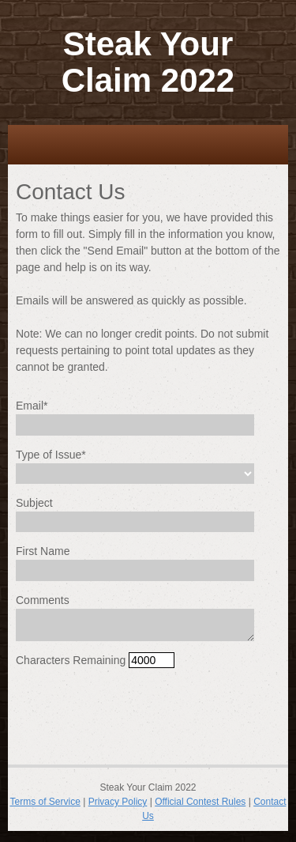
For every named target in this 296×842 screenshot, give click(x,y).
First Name (42, 551)
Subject (34, 503)
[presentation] (136, 711)
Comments (42, 600)
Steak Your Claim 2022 (148, 62)
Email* (31, 405)
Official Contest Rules (200, 801)
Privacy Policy (118, 801)
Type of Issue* (51, 454)
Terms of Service (45, 801)
